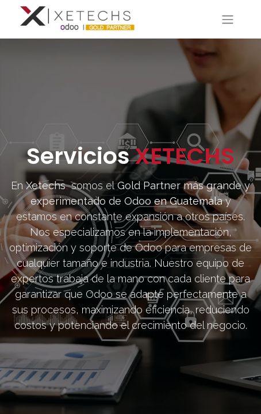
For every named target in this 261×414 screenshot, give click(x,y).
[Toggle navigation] (227, 19)
